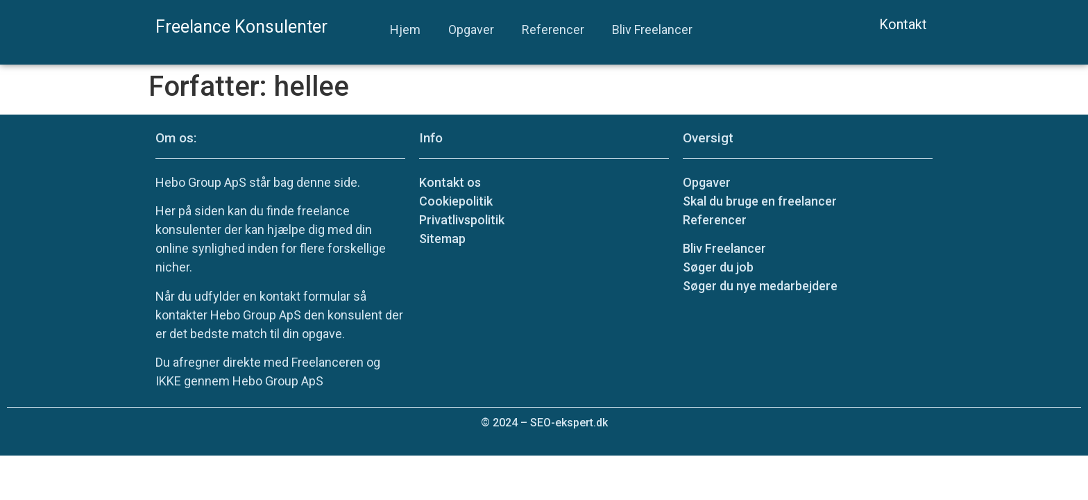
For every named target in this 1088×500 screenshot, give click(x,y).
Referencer (553, 29)
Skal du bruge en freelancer (760, 201)
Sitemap (442, 238)
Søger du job (718, 267)
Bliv (724, 248)
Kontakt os (450, 182)
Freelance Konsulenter (241, 27)
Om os (174, 138)
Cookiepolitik (456, 201)
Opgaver (471, 29)
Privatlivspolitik (461, 219)
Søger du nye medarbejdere (760, 285)
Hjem (405, 29)
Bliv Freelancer (652, 29)
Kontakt (903, 24)
